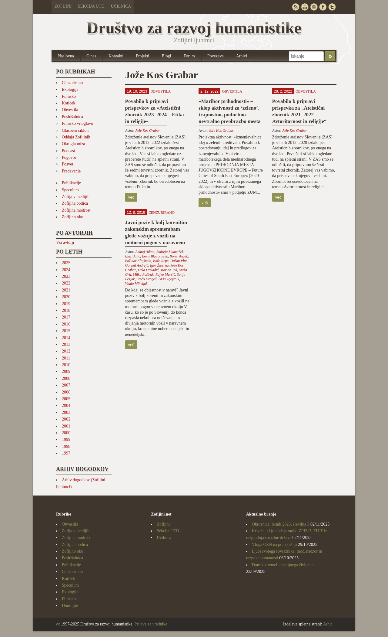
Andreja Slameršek (170, 252)
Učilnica (121, 6)
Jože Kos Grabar (147, 130)
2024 (66, 269)
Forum (189, 56)
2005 (66, 399)
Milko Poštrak (143, 274)
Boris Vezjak (179, 256)
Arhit (327, 624)
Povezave (215, 56)
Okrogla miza (73, 143)
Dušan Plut (178, 261)
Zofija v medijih (75, 196)
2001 (66, 426)
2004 (66, 405)
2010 (66, 365)
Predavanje (71, 171)
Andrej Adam (144, 252)
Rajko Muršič (165, 274)
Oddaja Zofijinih (76, 137)
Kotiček (68, 103)
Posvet (67, 164)
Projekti (142, 56)
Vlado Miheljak (136, 283)
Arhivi (241, 56)
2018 (66, 310)
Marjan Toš (168, 270)
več (131, 197)
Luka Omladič (148, 270)
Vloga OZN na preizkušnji (274, 544)
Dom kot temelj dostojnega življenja (283, 565)
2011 (66, 358)
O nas (91, 56)
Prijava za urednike (151, 624)
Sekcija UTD (91, 6)
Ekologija (70, 89)
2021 (66, 290)
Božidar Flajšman (138, 261)
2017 (66, 317)
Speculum (70, 190)
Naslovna (66, 56)
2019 (66, 303)
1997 (66, 453)
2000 (66, 433)
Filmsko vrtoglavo (77, 123)
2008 (66, 378)
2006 (66, 392)
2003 (66, 412)
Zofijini (63, 6)
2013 (66, 344)
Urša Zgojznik (168, 279)
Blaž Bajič (132, 256)
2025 (66, 263)
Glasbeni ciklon (75, 130)
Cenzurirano (72, 82)
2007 (66, 385)
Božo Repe (161, 261)
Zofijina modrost (76, 210)
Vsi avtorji (65, 242)
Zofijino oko (72, 217)
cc (58, 624)
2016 (66, 324)
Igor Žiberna (159, 265)
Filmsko (69, 96)
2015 (66, 331)
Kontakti (116, 56)
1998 (66, 446)
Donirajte (70, 605)
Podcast (68, 150)
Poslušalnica (72, 116)
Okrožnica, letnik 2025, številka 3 (280, 524)
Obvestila (70, 109)
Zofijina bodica (75, 203)
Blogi (166, 56)
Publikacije (71, 183)
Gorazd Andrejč (136, 265)
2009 (66, 371)
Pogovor (69, 157)
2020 (66, 297)
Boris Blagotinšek (155, 256)
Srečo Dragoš (147, 279)
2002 (66, 419)
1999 (66, 439)
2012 (66, 351)
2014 (66, 338)
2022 (66, 283)
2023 (66, 276)
